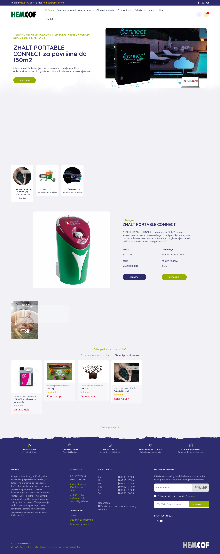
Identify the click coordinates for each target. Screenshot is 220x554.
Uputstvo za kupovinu (81, 519)
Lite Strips (51, 388)
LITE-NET (85, 388)
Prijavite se (198, 504)
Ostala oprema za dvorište (25, 396)
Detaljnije (174, 277)
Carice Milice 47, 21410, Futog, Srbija (78, 487)
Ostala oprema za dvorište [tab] (95, 355)
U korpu (134, 277)
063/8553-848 (77, 498)
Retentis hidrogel (121, 391)
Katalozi (152, 10)
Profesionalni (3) (72, 189)
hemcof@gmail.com (79, 501)
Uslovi (73, 515)
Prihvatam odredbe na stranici (176, 496)
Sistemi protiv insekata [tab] (127, 355)
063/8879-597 (77, 494)
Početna (49, 10)
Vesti (161, 10)
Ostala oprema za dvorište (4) (22, 190)
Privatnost (190, 496)
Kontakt (50, 19)
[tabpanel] (110, 387)
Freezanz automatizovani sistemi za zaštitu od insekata (85, 10)
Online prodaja (110, 426)
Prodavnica (123, 10)
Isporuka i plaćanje (80, 523)
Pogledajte (26, 84)
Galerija (139, 10)
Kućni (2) (47, 189)
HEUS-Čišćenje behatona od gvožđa (25, 400)
